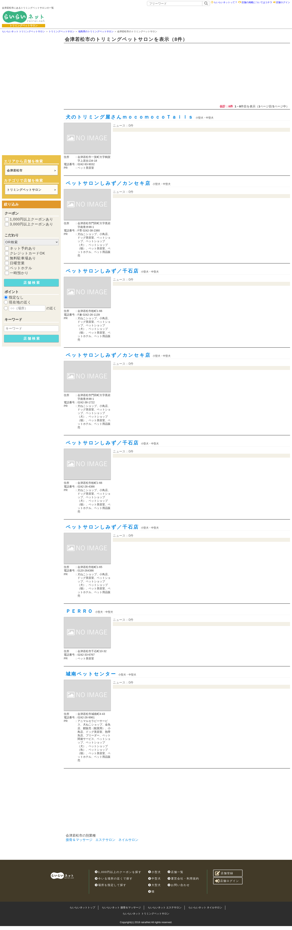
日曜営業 (17, 263)
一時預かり (19, 273)
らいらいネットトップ (82, 907)
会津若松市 (15, 170)
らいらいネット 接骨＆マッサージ (121, 907)
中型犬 (154, 878)
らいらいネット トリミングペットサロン (146, 913)
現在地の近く (20, 302)
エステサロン (105, 840)
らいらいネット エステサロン (165, 907)
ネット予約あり (23, 248)
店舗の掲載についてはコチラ (257, 2)
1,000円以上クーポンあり (31, 219)
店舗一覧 (175, 872)
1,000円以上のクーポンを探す (118, 872)
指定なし (16, 297)
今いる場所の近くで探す (114, 878)
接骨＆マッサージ (79, 840)
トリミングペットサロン (24, 189)
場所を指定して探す (110, 885)
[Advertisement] (177, 17)
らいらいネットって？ (225, 2)
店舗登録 (224, 873)
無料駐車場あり (23, 258)
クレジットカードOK (27, 253)
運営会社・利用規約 (183, 878)
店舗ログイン (283, 2)
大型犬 (154, 885)
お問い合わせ (179, 885)
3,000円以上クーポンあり (31, 224)
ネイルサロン (128, 840)
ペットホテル (21, 268)
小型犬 (154, 872)
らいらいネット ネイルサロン (205, 907)
